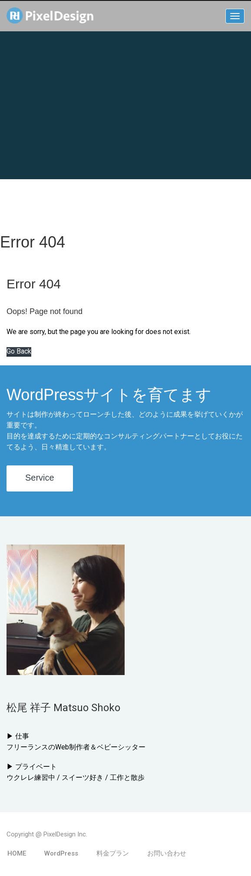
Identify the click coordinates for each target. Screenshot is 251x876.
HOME (16, 853)
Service (39, 477)
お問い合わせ (166, 853)
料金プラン (112, 853)
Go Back (19, 351)
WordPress (61, 853)
